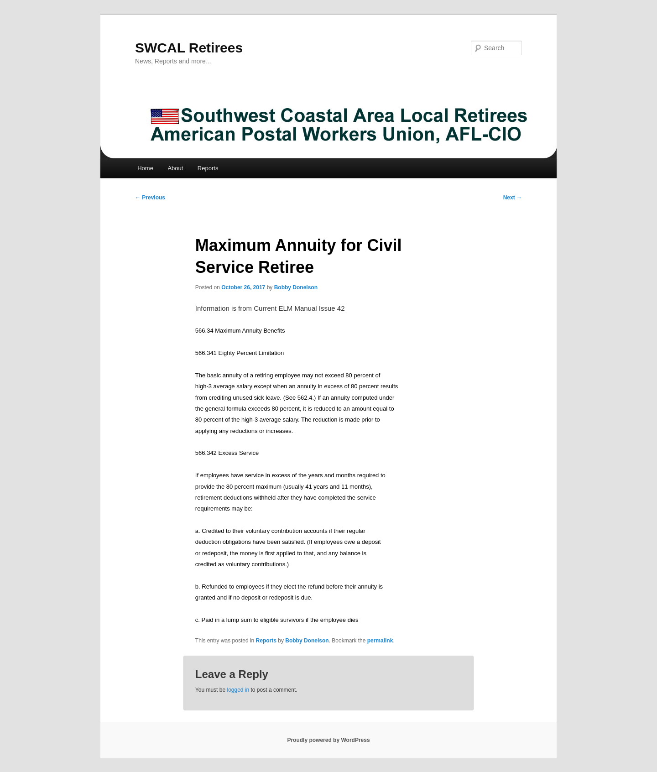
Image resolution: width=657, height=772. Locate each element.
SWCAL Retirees (189, 47)
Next (512, 197)
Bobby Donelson (296, 287)
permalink (380, 640)
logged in (238, 690)
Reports (208, 168)
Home (145, 168)
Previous (150, 197)
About (175, 168)
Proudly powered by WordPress (328, 740)
